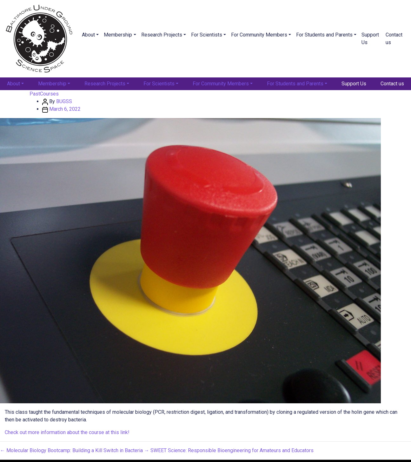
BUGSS (64, 101)
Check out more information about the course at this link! (67, 432)
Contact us (394, 38)
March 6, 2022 (65, 109)
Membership (118, 35)
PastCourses (44, 94)
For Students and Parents (324, 35)
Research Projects (161, 35)
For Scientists (206, 35)
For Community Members (259, 35)
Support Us (370, 38)
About (88, 35)
